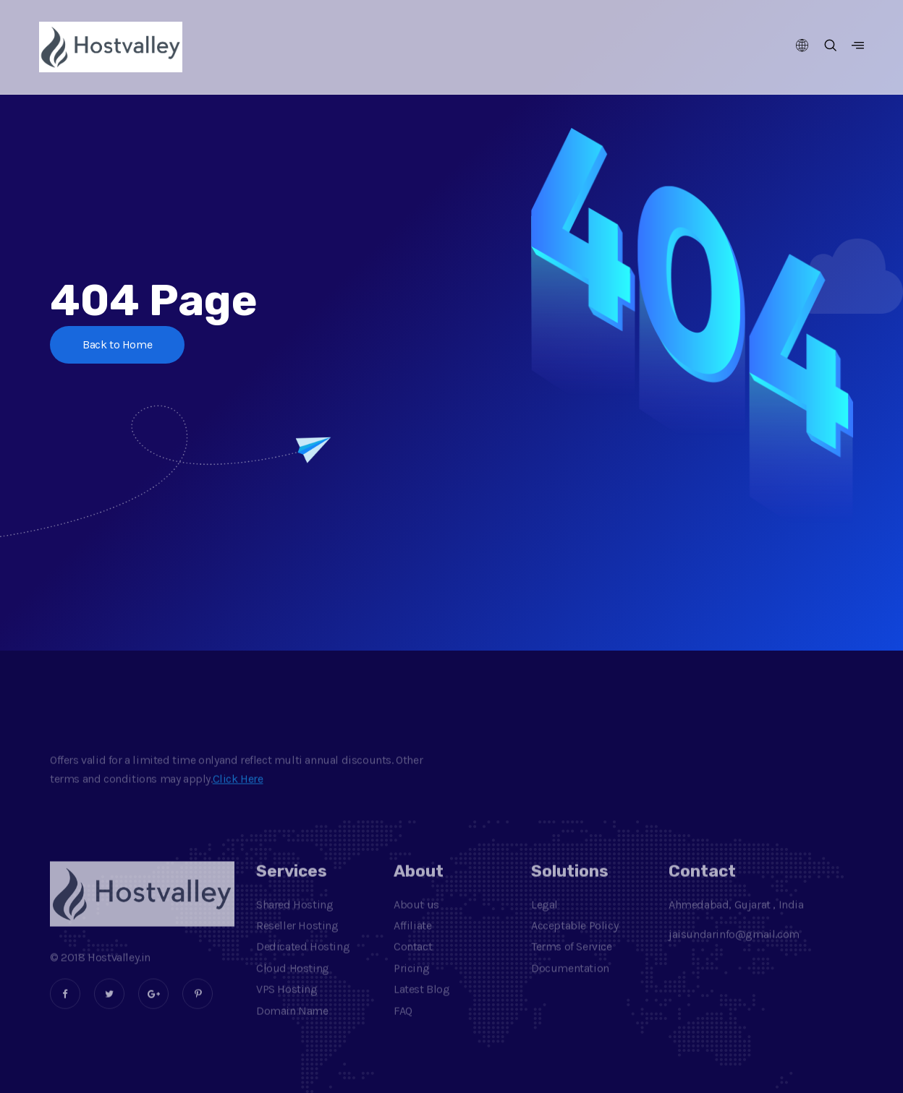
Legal (544, 920)
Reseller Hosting (297, 941)
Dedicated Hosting (302, 962)
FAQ (403, 1026)
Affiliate (412, 941)
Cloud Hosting (292, 983)
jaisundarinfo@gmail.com (734, 949)
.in (144, 973)
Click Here (238, 794)
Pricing (411, 983)
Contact (413, 962)
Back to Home (117, 344)
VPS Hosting (287, 1004)
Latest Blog (422, 1004)
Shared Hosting (294, 920)
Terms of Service (571, 962)
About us (416, 920)
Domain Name (292, 1026)
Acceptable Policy (574, 941)
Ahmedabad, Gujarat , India (736, 920)
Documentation (570, 983)
